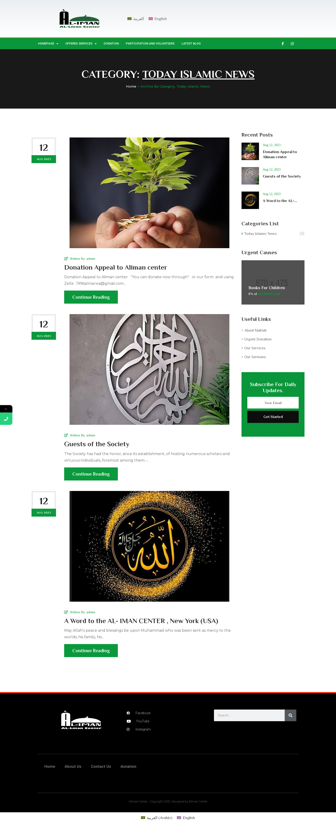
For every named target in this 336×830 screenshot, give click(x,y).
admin (90, 259)
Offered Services (81, 44)
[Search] (290, 715)
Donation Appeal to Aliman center (115, 267)
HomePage (48, 44)
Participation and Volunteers (150, 43)
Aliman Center (138, 801)
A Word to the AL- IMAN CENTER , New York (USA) (141, 621)
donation (111, 43)
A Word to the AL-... (280, 201)
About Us (73, 766)
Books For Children (266, 287)
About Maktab (255, 330)
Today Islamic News (260, 234)
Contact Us (101, 766)
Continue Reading (91, 299)
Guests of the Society (96, 444)
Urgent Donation (258, 339)
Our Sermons (255, 357)
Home (131, 86)
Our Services (255, 348)
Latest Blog (191, 43)
